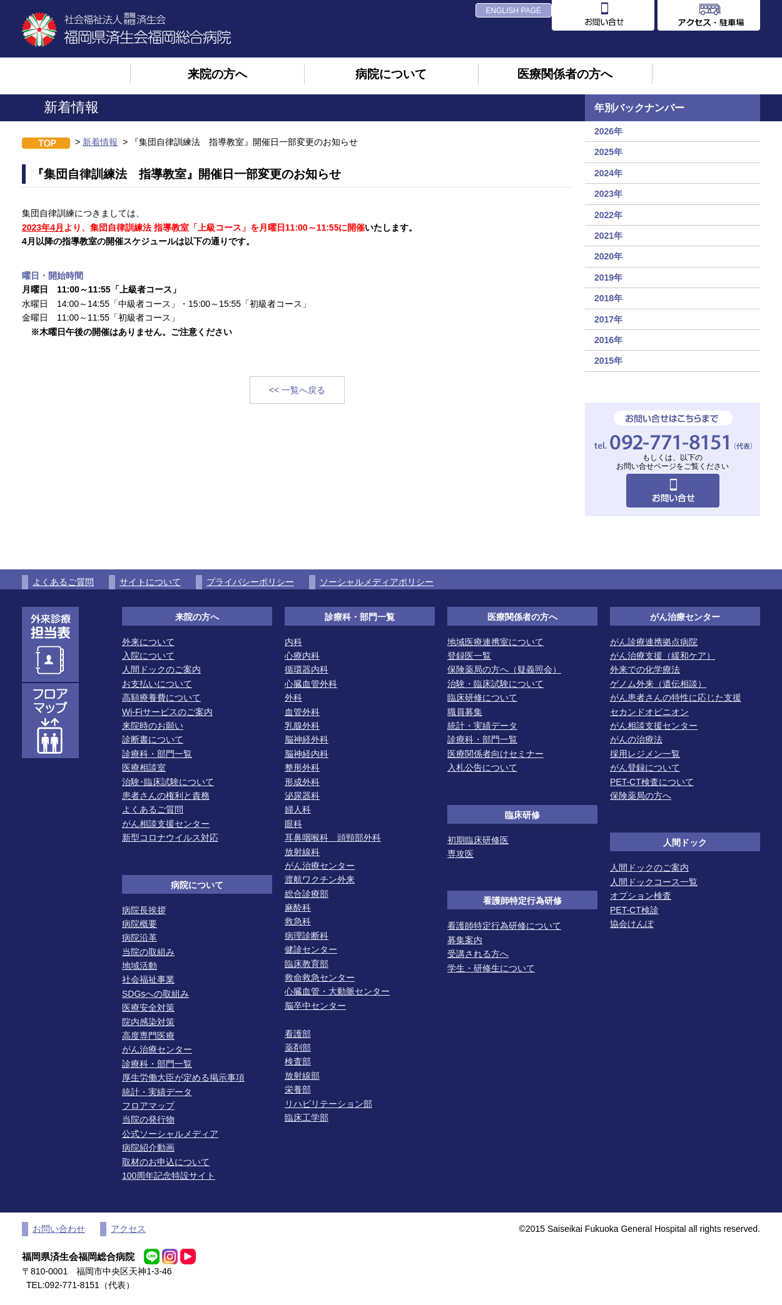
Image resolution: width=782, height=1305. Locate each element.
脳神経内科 (306, 754)
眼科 (293, 824)
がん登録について (645, 767)
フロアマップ (148, 1106)
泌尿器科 (302, 796)
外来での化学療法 (645, 669)
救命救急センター (320, 977)
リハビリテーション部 (328, 1104)
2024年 (608, 173)
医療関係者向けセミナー (495, 754)
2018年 (608, 298)
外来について (148, 642)
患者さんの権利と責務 (166, 796)
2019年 (608, 277)
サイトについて (150, 582)
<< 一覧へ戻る (297, 390)
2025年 (608, 152)
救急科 (298, 921)
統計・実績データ (157, 1092)
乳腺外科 (302, 726)
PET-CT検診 (634, 910)
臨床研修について (482, 697)
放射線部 (302, 1076)
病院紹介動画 (148, 1147)
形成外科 (302, 782)
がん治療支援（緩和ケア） (662, 656)
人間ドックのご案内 (161, 669)
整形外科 (302, 767)
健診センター (311, 949)
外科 (293, 697)
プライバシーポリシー (250, 582)
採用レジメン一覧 (645, 754)
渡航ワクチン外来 (320, 879)
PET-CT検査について (652, 782)
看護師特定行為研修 (522, 901)
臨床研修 (522, 815)
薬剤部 (298, 1047)
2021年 (608, 236)
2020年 (608, 256)
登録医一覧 (469, 656)
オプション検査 (640, 896)
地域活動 (139, 966)
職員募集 (464, 712)
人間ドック (685, 843)
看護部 (298, 1034)
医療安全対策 (148, 1007)
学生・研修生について (491, 968)
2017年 (608, 319)
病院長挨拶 (144, 910)
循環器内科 (306, 669)
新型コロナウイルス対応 (170, 837)
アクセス (128, 1229)
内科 (293, 642)
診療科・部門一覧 (157, 754)
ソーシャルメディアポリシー (377, 582)
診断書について (152, 739)
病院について (391, 74)
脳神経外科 (306, 739)
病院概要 (139, 924)
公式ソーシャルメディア (170, 1134)
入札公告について (482, 767)
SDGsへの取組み (155, 994)
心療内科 (302, 656)
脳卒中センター (315, 1006)
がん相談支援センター (166, 824)
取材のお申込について (166, 1162)
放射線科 (302, 852)
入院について (148, 656)
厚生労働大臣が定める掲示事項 (183, 1077)
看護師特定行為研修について (504, 926)
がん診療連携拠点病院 (654, 642)
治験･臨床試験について (168, 782)
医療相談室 (144, 767)
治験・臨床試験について (495, 684)
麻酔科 (298, 907)
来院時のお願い (152, 726)
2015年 (608, 361)
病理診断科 (306, 936)
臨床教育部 (306, 964)
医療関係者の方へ (564, 74)
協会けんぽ (632, 924)
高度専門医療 (148, 1036)
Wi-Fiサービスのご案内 (167, 712)
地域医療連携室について (495, 642)
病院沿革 (139, 937)
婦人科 (298, 809)
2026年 (608, 131)
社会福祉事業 (148, 979)
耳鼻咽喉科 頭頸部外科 (333, 837)
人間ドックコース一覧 (654, 882)
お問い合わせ (59, 1229)
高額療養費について (161, 697)
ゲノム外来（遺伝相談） (658, 684)
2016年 (608, 340)
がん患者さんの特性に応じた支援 (675, 697)
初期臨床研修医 (478, 840)
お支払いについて (157, 684)
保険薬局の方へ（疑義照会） (504, 669)
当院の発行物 (148, 1119)
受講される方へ (478, 954)
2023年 (608, 194)
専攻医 (460, 854)
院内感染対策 (148, 1022)
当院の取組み (148, 952)
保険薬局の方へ (640, 796)
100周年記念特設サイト (168, 1176)
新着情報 (100, 142)
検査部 (298, 1061)
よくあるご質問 (63, 582)
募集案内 (464, 940)
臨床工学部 (306, 1117)
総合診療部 (306, 894)
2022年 (608, 215)
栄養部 (298, 1089)
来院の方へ (217, 74)
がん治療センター (157, 1049)
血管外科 (302, 712)
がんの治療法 (636, 739)
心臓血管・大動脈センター (337, 991)
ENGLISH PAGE (513, 10)
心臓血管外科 (311, 684)
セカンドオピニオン (649, 712)
